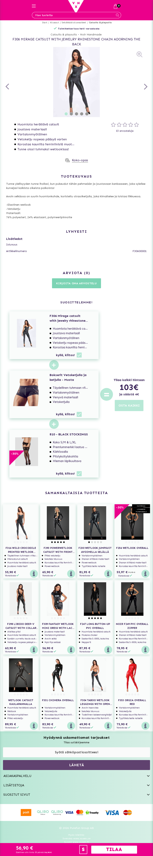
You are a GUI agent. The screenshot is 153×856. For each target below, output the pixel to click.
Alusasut (54, 22)
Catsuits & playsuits (100, 22)
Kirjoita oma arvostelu (76, 283)
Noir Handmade (91, 34)
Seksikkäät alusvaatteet (74, 22)
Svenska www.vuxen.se (76, 838)
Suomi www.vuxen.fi (76, 842)
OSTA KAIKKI (129, 405)
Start (44, 22)
